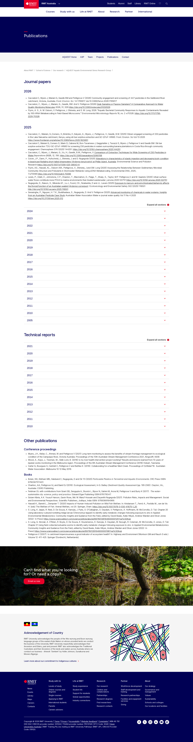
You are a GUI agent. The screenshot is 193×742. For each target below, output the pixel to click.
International (145, 11)
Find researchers (104, 702)
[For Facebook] (139, 722)
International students (58, 702)
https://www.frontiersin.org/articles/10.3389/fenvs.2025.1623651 (58, 140)
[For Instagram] (150, 722)
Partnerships (102, 695)
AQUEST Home (69, 57)
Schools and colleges (154, 702)
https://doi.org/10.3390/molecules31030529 (89, 107)
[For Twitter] (145, 722)
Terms (57, 721)
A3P (82, 57)
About (101, 11)
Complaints (103, 721)
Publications (112, 57)
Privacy (64, 721)
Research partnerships (130, 695)
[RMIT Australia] (48, 3)
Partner (129, 11)
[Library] (137, 3)
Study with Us (55, 681)
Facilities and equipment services (131, 700)
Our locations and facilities (156, 706)
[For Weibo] (167, 722)
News (30, 688)
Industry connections (81, 700)
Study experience (80, 686)
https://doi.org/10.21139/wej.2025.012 (45, 198)
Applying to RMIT (56, 699)
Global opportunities (81, 697)
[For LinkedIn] (156, 722)
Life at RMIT (86, 11)
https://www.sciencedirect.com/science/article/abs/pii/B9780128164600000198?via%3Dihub (78, 531)
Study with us (67, 11)
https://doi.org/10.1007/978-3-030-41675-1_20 (114, 506)
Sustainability (150, 699)
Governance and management (152, 691)
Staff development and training (130, 691)
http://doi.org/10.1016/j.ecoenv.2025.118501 (48, 189)
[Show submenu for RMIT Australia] (58, 3)
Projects (100, 57)
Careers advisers (56, 710)
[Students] (111, 3)
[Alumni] (121, 3)
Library (30, 696)
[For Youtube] (161, 722)
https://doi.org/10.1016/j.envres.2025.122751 (146, 180)
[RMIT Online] (150, 3)
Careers (31, 703)
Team (90, 57)
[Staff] (129, 3)
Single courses (55, 695)
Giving (123, 704)
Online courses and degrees (57, 691)
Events (30, 692)
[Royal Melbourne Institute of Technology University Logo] (31, 4)
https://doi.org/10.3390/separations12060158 (81, 155)
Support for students (81, 693)
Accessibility (74, 721)
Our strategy (150, 686)
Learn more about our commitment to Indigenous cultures (51, 661)
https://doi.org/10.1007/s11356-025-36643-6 (58, 164)
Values (148, 695)
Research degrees (105, 699)
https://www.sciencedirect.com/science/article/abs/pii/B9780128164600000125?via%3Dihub (87, 519)
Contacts (31, 706)
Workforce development (131, 686)
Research (115, 11)
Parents (52, 706)
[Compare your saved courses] (161, 3)
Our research (102, 686)
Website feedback (89, 721)
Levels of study (55, 686)
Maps (30, 699)
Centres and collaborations (103, 691)
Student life (77, 690)
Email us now (34, 581)
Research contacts (104, 706)
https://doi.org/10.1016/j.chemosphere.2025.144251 (96, 149)
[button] (166, 3)
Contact (125, 57)
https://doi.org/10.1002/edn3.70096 (54, 174)
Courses (50, 11)
